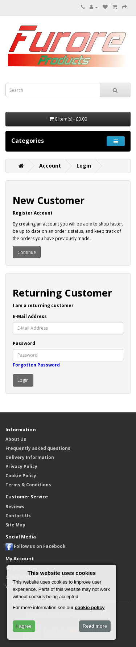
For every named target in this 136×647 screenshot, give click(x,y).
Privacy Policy (21, 466)
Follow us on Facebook (35, 546)
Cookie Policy (20, 475)
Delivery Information (29, 457)
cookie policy (89, 607)
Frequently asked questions (37, 448)
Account (50, 165)
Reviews (14, 506)
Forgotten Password (36, 365)
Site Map (15, 525)
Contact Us (18, 516)
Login (84, 165)
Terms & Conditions (28, 485)
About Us (15, 439)
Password (24, 343)
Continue (26, 252)
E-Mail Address (30, 316)
